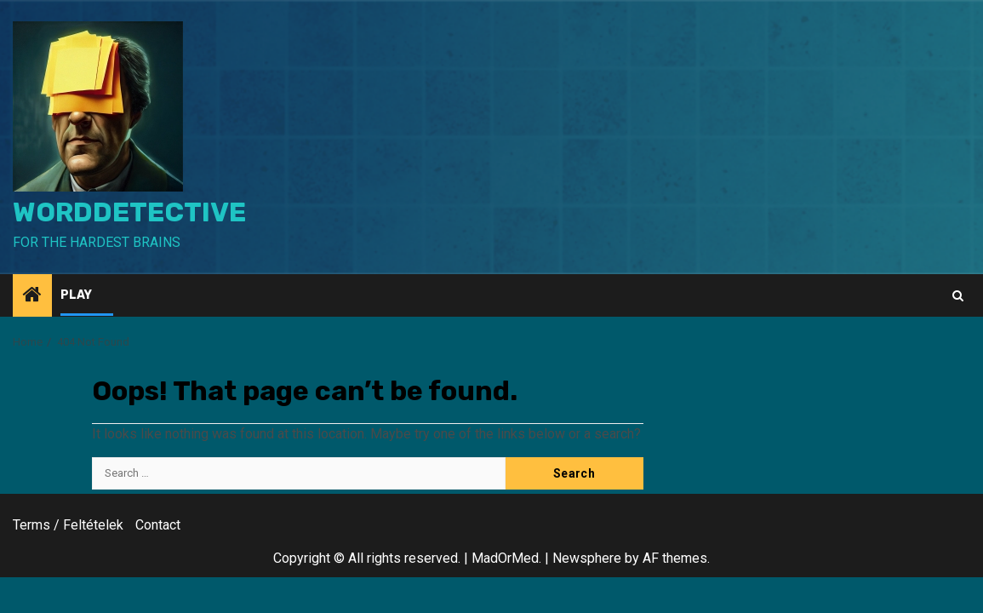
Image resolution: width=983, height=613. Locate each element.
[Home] (32, 296)
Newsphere (586, 558)
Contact (157, 525)
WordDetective (129, 212)
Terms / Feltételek (68, 525)
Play (76, 295)
